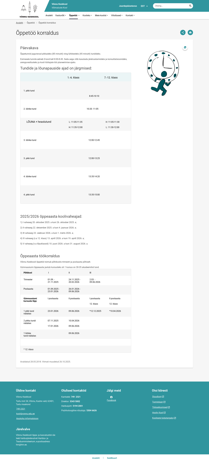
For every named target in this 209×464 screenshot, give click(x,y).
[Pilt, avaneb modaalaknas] (162, 70)
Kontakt (130, 15)
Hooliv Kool (157, 412)
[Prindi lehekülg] (190, 32)
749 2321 (20, 409)
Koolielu (87, 15)
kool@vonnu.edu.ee (25, 413)
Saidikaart (112, 458)
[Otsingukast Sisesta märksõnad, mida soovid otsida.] (173, 6)
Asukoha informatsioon (27, 418)
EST (144, 6)
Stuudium (156, 396)
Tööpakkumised (159, 407)
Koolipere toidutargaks (162, 418)
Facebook (111, 398)
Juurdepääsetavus (128, 6)
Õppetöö (74, 15)
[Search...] (190, 6)
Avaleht (49, 15)
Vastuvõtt (61, 15)
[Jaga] (183, 32)
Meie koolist (101, 15)
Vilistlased (117, 15)
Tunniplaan (157, 402)
